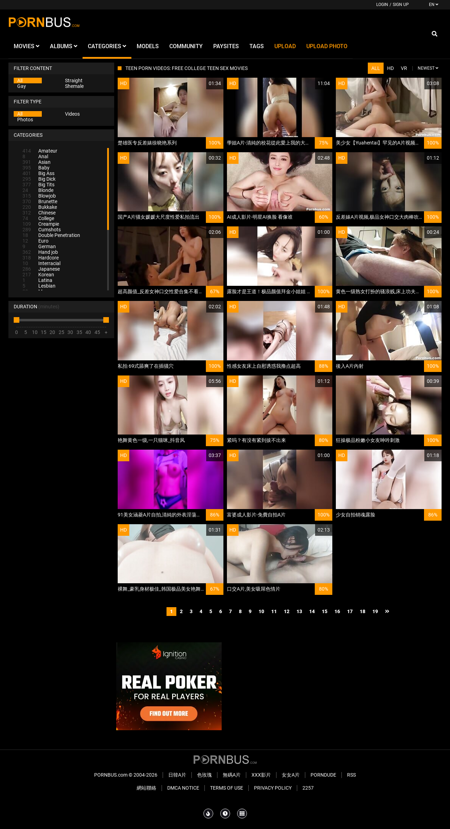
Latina (37, 280)
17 (350, 611)
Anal (35, 156)
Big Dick (39, 179)
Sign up (401, 4)
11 (274, 611)
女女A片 (291, 775)
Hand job (40, 252)
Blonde (37, 190)
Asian (36, 162)
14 (312, 611)
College (38, 218)
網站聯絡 (146, 788)
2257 (308, 788)
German (39, 246)
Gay (21, 86)
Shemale (74, 86)
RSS (351, 775)
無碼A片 (232, 775)
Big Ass (38, 173)
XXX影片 (261, 775)
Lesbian (39, 286)
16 (337, 611)
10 (261, 611)
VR (404, 68)
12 (286, 611)
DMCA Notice (183, 788)
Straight (74, 80)
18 (362, 611)
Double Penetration (51, 235)
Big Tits (38, 184)
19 (375, 611)
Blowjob (39, 196)
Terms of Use (226, 788)
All (19, 80)
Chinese (39, 213)
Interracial (41, 263)
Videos (72, 114)
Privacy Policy (273, 788)
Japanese (41, 269)
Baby (36, 168)
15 (324, 611)
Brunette (39, 201)
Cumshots (41, 229)
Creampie (40, 224)
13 (299, 611)
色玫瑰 (204, 775)
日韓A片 (177, 775)
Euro (35, 241)
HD (390, 68)
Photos (25, 119)
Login (382, 4)
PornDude (323, 775)
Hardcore (40, 258)
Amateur (39, 151)
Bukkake (39, 207)
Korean (38, 274)
